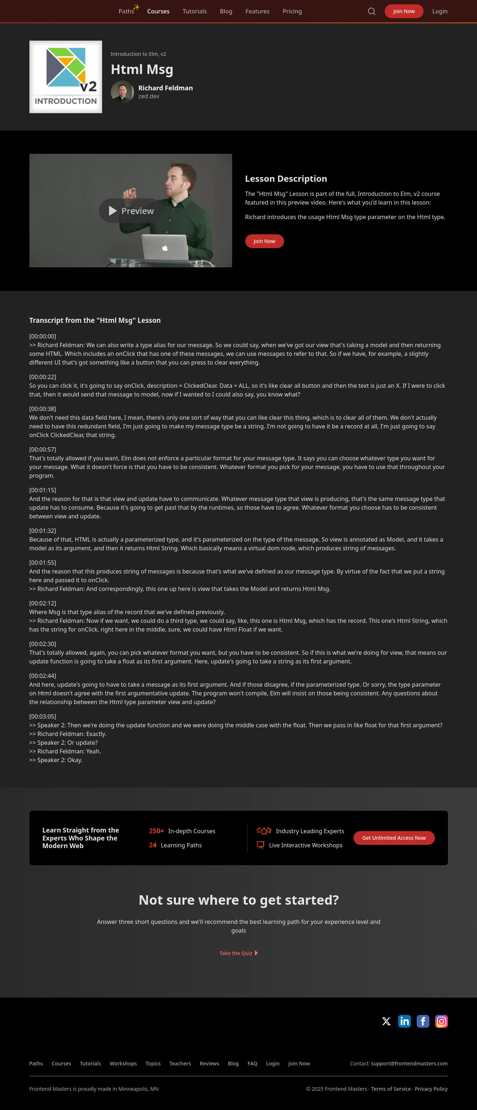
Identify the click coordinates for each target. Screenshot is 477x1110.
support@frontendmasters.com (409, 1063)
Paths (126, 11)
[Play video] (130, 211)
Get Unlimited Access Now (394, 837)
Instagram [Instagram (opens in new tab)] (441, 1021)
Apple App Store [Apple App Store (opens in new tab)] (371, 1043)
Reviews (209, 1063)
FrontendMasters (67, 10)
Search (371, 11)
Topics (153, 1063)
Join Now (404, 11)
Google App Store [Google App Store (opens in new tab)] (423, 1043)
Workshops (123, 1063)
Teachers (180, 1063)
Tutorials (195, 11)
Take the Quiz (235, 953)
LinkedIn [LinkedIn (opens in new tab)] (404, 1021)
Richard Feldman (165, 87)
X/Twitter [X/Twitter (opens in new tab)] (386, 1021)
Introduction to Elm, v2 (138, 53)
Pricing (292, 11)
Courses (158, 11)
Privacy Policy (431, 1088)
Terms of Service (391, 1088)
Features (258, 11)
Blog (226, 11)
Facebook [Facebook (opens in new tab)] (423, 1021)
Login (440, 11)
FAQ (253, 1063)
